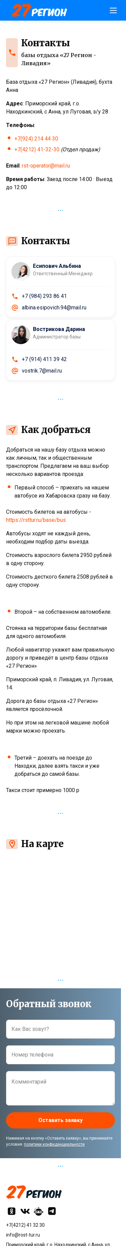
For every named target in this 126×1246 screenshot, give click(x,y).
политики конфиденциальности (54, 1144)
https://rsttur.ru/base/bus (36, 520)
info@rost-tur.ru (23, 1235)
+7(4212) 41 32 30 (25, 1225)
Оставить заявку (60, 1120)
